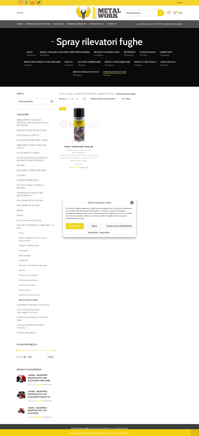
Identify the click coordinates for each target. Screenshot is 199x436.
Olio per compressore (28, 275)
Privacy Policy (93, 240)
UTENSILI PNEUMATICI (26, 333)
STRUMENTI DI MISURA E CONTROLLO (33, 305)
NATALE (20, 215)
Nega (94, 234)
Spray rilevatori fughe (28, 300)
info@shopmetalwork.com (144, 431)
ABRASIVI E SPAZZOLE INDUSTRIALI (32, 130)
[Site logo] (98, 12)
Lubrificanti (23, 260)
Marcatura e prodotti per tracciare (33, 265)
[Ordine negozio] (104, 99)
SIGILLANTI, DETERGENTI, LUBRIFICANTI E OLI (33, 226)
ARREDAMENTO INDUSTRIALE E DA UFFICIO (31, 146)
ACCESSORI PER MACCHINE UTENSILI (32, 140)
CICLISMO (21, 175)
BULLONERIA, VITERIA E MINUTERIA (31, 170)
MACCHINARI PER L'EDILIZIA (28, 205)
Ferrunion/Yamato (78, 157)
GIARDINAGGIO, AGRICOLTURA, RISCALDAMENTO (30, 194)
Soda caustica (25, 290)
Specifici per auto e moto (30, 295)
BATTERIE (21, 165)
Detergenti (23, 250)
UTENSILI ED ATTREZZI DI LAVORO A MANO (32, 318)
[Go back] (52, 41)
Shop (70, 94)
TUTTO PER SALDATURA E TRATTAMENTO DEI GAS (28, 311)
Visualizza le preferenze (119, 234)
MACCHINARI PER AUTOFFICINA (30, 200)
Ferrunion (78, 166)
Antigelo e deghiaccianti (29, 245)
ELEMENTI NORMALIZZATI (27, 180)
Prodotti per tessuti (27, 285)
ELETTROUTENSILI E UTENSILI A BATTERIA (30, 186)
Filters (127, 99)
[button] (131, 210)
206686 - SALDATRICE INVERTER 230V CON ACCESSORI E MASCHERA (39, 378)
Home (62, 94)
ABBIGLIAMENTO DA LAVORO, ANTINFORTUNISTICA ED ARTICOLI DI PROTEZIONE (33, 123)
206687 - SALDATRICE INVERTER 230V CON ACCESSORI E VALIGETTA (39, 394)
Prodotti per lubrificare (28, 280)
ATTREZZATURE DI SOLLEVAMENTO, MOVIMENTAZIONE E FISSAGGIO (32, 159)
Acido (21, 233)
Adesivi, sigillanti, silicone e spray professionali (33, 239)
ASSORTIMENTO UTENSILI (28, 153)
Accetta (74, 234)
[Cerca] (144, 13)
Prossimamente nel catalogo (29, 220)
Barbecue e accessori (74, 154)
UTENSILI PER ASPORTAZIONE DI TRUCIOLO (31, 326)
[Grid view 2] (84, 99)
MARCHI (20, 210)
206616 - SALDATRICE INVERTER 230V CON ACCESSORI (37, 410)
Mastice (22, 270)
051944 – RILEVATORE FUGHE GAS (78, 145)
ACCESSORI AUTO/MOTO (28, 135)
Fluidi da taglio (25, 255)
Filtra (50, 357)
